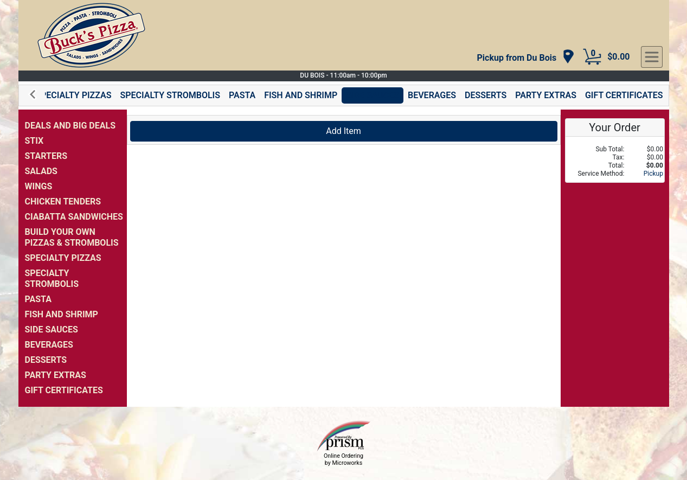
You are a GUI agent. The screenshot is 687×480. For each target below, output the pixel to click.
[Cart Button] (592, 57)
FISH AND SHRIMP (300, 95)
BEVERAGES (432, 95)
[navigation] (526, 57)
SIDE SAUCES (372, 95)
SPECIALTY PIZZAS (73, 95)
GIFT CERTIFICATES (624, 95)
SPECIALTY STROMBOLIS (170, 95)
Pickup (653, 173)
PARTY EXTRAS (545, 95)
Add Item (343, 131)
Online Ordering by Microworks (343, 459)
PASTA (242, 95)
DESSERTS (485, 95)
